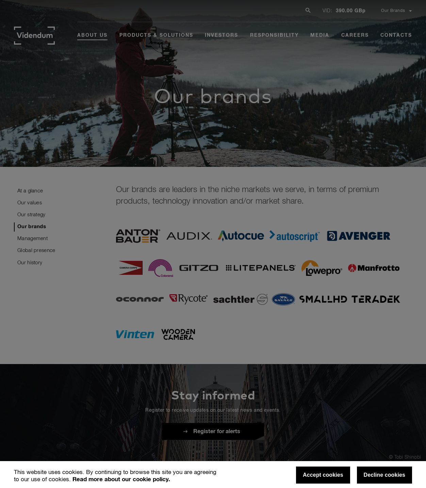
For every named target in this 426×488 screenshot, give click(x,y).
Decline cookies (384, 475)
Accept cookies (323, 475)
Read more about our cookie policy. (121, 480)
